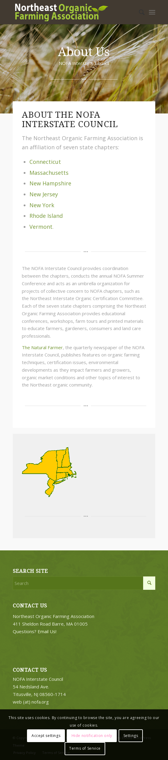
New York (41, 205)
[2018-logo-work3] (70, 12)
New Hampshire (50, 183)
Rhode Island (46, 215)
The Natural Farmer (42, 347)
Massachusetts (49, 172)
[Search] (139, 12)
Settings (130, 735)
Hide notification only (92, 735)
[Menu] (152, 12)
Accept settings (46, 735)
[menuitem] (139, 12)
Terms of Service (85, 748)
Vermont (40, 226)
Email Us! (47, 631)
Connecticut (45, 161)
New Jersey (43, 194)
